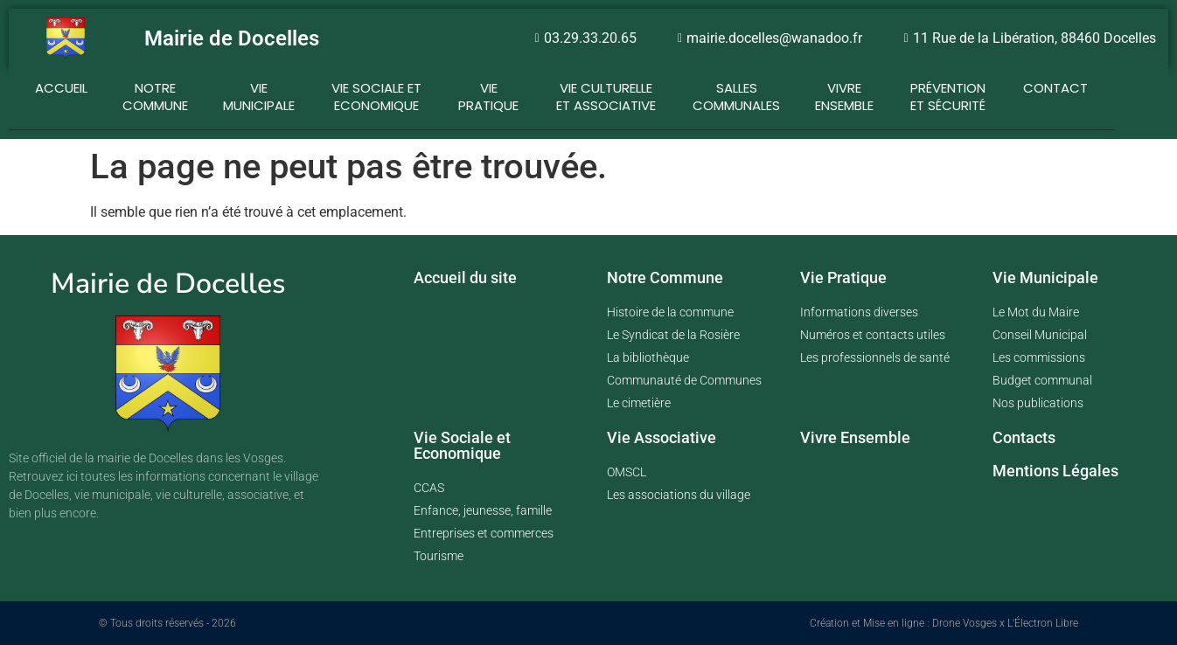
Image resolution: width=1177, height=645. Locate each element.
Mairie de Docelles (231, 38)
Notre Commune (155, 94)
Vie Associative (661, 437)
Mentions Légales (1055, 470)
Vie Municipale (259, 94)
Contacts (1023, 437)
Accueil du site (465, 277)
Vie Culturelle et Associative (606, 94)
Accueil (61, 87)
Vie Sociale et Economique (376, 94)
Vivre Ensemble (855, 437)
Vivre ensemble (844, 94)
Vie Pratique (488, 94)
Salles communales (736, 94)
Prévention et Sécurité (947, 94)
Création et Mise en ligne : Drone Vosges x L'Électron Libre (944, 623)
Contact (1055, 87)
